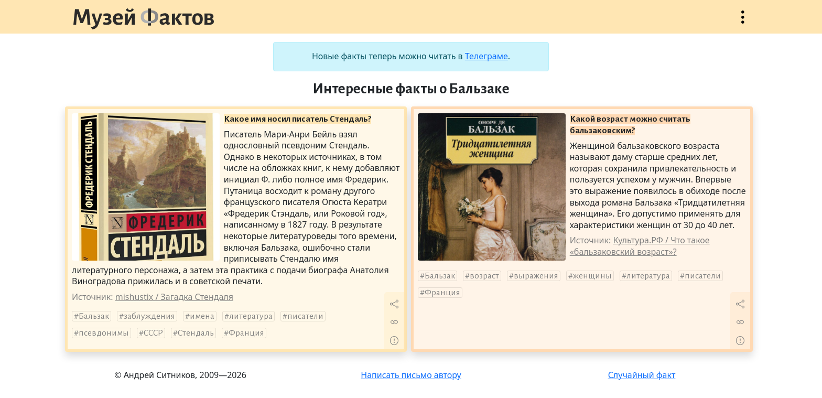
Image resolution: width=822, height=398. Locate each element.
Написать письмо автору (411, 375)
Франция (246, 333)
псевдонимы (104, 333)
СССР (153, 333)
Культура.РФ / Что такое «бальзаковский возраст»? (640, 245)
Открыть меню (743, 22)
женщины (592, 276)
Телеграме (486, 56)
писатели (305, 316)
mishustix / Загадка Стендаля (174, 297)
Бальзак (94, 316)
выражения (536, 276)
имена (202, 316)
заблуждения (149, 316)
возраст (484, 276)
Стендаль (196, 333)
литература (251, 316)
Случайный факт (642, 375)
